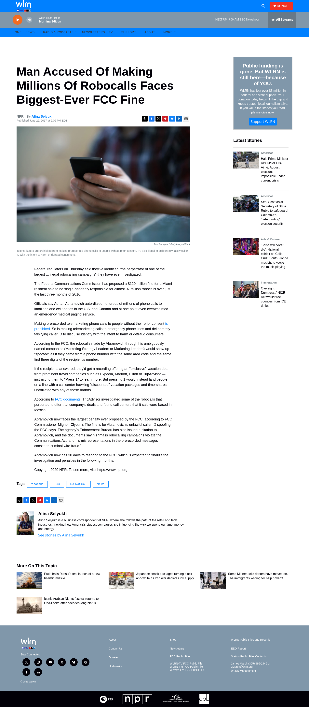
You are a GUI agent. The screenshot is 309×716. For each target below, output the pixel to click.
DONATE (285, 10)
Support (128, 41)
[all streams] (282, 29)
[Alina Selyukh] (25, 532)
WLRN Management (243, 679)
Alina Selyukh (42, 125)
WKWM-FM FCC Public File (187, 678)
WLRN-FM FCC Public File (186, 675)
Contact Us (115, 657)
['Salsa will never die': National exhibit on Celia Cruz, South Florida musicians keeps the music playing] (246, 255)
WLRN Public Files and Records (250, 648)
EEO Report (238, 657)
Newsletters (93, 41)
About (149, 41)
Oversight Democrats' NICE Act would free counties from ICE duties (273, 306)
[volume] (29, 28)
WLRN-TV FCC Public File (186, 672)
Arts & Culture (270, 248)
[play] (17, 28)
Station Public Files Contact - (248, 665)
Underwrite (115, 675)
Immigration (269, 291)
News (100, 492)
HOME (17, 41)
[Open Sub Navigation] (37, 41)
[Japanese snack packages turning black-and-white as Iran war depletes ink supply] (121, 589)
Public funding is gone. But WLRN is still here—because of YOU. (263, 83)
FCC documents (68, 408)
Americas (267, 161)
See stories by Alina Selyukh (61, 544)
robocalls (37, 492)
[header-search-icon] (265, 10)
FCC (57, 492)
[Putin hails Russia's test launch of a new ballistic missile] (29, 589)
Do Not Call (78, 492)
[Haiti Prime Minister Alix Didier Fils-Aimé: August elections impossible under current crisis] (246, 168)
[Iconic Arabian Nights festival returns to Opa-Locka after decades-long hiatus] (29, 614)
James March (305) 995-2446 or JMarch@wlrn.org (250, 674)
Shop (173, 648)
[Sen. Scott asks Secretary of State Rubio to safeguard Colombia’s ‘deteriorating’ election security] (246, 212)
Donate (113, 666)
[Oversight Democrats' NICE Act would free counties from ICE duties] (246, 298)
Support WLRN (263, 130)
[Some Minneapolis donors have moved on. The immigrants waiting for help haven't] (213, 589)
